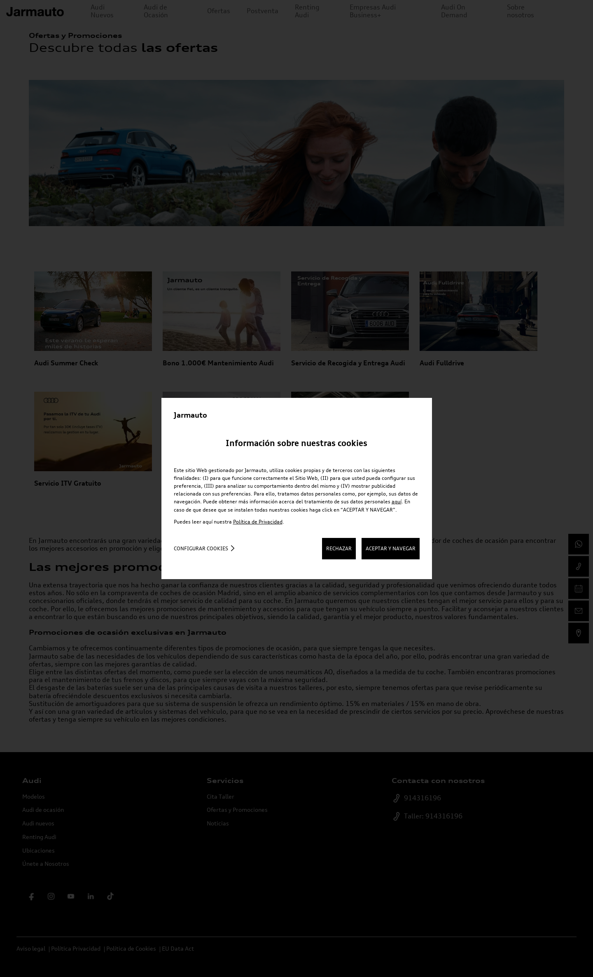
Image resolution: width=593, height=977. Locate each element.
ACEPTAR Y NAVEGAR (391, 548)
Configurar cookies (201, 548)
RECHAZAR (339, 548)
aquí (397, 501)
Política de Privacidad (257, 522)
